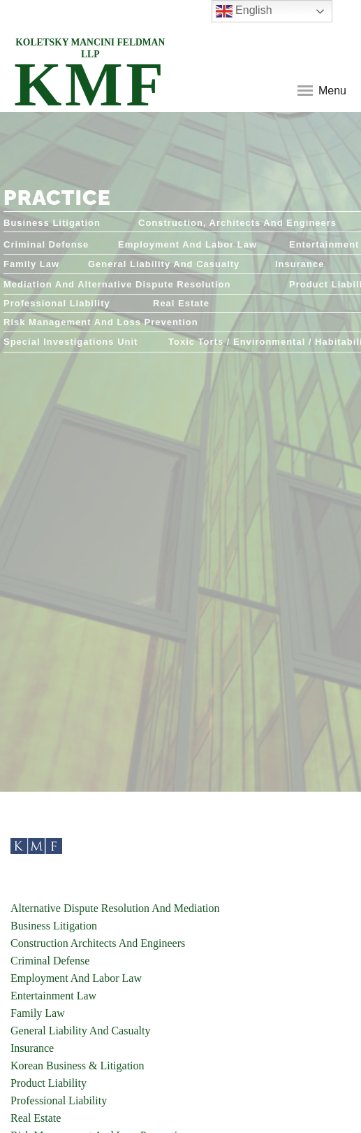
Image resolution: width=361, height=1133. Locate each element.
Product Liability (48, 1083)
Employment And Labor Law (76, 978)
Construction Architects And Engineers (97, 943)
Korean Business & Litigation (77, 1065)
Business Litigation (53, 926)
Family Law (37, 1013)
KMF (90, 75)
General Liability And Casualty (80, 1030)
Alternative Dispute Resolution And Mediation (115, 908)
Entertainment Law (53, 996)
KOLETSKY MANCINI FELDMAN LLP (90, 48)
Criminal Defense (49, 961)
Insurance (32, 1048)
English (244, 11)
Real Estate (35, 1118)
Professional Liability (58, 1100)
